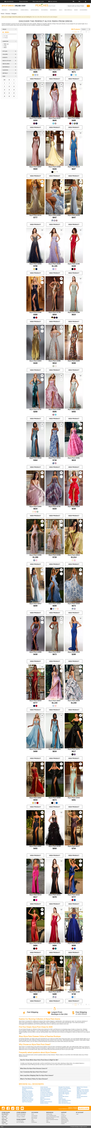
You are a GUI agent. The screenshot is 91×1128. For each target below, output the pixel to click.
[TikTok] (12, 1108)
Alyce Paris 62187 (55, 118)
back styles (7, 60)
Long (5, 45)
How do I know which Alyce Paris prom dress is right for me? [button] (39, 1060)
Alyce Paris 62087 (35, 798)
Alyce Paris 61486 (35, 312)
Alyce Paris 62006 (35, 458)
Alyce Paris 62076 (74, 749)
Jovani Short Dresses (45, 1088)
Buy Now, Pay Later (38, 1)
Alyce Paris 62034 (35, 69)
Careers (63, 1123)
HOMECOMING (25, 10)
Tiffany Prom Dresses (82, 1092)
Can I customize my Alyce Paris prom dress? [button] (33, 1072)
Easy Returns (23, 1)
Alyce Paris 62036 (74, 215)
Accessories (34, 1122)
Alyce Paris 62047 (74, 69)
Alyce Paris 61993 (35, 506)
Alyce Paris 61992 (74, 409)
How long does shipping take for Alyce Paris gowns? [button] (36, 1075)
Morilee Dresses (44, 1103)
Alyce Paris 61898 (35, 652)
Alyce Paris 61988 (74, 312)
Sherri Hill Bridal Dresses (65, 1100)
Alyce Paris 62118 (35, 943)
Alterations (63, 1116)
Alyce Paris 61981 (74, 458)
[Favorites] (74, 1)
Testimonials (64, 1122)
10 (9, 86)
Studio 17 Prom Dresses (83, 1089)
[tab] (54, 1059)
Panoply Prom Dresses (64, 1087)
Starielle (79, 1088)
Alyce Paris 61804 (35, 361)
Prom (32, 1114)
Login (77, 1114)
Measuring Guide (50, 1118)
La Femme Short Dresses (46, 1095)
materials (6, 67)
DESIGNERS (53, 10)
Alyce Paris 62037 (55, 700)
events (5, 57)
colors (5, 54)
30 (14, 96)
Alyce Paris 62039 (74, 700)
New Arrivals (68, 10)
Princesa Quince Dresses (65, 1091)
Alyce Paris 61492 (74, 264)
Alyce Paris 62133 (74, 167)
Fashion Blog (49, 1114)
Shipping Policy (64, 1119)
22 (9, 93)
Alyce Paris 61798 (55, 312)
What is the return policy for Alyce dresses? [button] (34, 1079)
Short (5, 47)
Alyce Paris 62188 (74, 992)
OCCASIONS (44, 10)
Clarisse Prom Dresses (27, 1095)
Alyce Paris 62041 (55, 458)
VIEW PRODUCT (35, 79)
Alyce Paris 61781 (55, 506)
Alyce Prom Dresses (27, 1087)
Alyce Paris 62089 (55, 798)
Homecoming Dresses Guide (52, 1116)
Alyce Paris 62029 (35, 700)
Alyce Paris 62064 (35, 749)
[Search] (88, 6)
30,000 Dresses (9, 1)
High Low (6, 44)
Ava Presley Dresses (27, 1091)
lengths (5, 41)
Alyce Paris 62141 (35, 215)
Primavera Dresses (63, 1089)
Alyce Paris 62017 (35, 603)
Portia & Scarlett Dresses (65, 1088)
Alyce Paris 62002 (35, 118)
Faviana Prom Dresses (27, 1099)
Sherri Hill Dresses (63, 1101)
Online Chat (20, 6)
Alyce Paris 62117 (74, 846)
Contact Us (63, 1115)
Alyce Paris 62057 (35, 167)
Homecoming (34, 1115)
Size (4, 76)
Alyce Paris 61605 (74, 652)
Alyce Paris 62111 (55, 895)
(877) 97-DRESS (20, 1122)
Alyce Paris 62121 (74, 895)
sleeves (5, 70)
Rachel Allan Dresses (64, 1092)
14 (4, 89)
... (83, 31)
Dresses (8, 13)
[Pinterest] (17, 1108)
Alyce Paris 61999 (35, 555)
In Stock (6, 37)
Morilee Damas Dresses (46, 1101)
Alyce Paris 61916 (74, 798)
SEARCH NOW (83, 1108)
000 (4, 79)
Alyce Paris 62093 (35, 264)
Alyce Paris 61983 (55, 69)
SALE (60, 10)
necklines (6, 63)
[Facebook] (8, 1108)
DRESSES (4, 10)
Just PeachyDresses (45, 1089)
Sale (32, 1119)
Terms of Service (65, 1120)
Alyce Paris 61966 (55, 167)
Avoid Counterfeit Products (52, 1119)
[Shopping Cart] (80, 1)
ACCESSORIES (83, 10)
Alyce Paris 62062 (74, 118)
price (4, 29)
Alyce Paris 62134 (74, 943)
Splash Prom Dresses (82, 1087)
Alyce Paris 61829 (74, 506)
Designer (13, 13)
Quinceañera (34, 1116)
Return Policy (64, 1118)
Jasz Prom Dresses (27, 1101)
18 (14, 89)
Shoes (32, 1120)
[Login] (85, 1)
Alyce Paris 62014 (74, 555)
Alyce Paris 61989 (55, 409)
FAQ (47, 1120)
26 (4, 96)
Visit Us (62, 1114)
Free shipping (52, 1)
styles (5, 51)
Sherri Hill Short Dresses (65, 1103)
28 (9, 96)
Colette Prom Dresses (27, 1096)
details (5, 73)
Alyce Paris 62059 (55, 749)
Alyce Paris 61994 (55, 215)
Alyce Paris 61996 (55, 555)
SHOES (76, 10)
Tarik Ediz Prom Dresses (83, 1091)
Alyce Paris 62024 (55, 603)
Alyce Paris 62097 (35, 846)
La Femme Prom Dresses (46, 1093)
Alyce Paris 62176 (55, 992)
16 (9, 89)
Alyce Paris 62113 (35, 895)
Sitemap (48, 1122)
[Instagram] (3, 1108)
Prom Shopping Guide (51, 1115)
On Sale (6, 36)
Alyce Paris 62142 (35, 992)
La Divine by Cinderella (46, 1092)
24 (14, 93)
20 (4, 93)
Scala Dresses (62, 1099)
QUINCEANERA (35, 10)
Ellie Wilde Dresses (27, 1097)
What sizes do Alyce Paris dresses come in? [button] (33, 1068)
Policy (2, 1126)
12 (14, 86)
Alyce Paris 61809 (74, 361)
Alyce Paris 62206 (55, 264)
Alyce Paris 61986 (55, 361)
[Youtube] (22, 1108)
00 (9, 79)
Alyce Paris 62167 (55, 652)
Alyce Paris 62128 (55, 943)
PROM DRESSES (14, 10)
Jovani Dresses (44, 1087)
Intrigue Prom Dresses (27, 1100)
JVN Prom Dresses (45, 1091)
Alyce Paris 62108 (55, 846)
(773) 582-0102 (20, 1120)
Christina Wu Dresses (27, 1093)
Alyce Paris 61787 (35, 409)
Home (2, 13)
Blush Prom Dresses (27, 1092)
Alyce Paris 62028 (74, 603)
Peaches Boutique (75, 1126)
